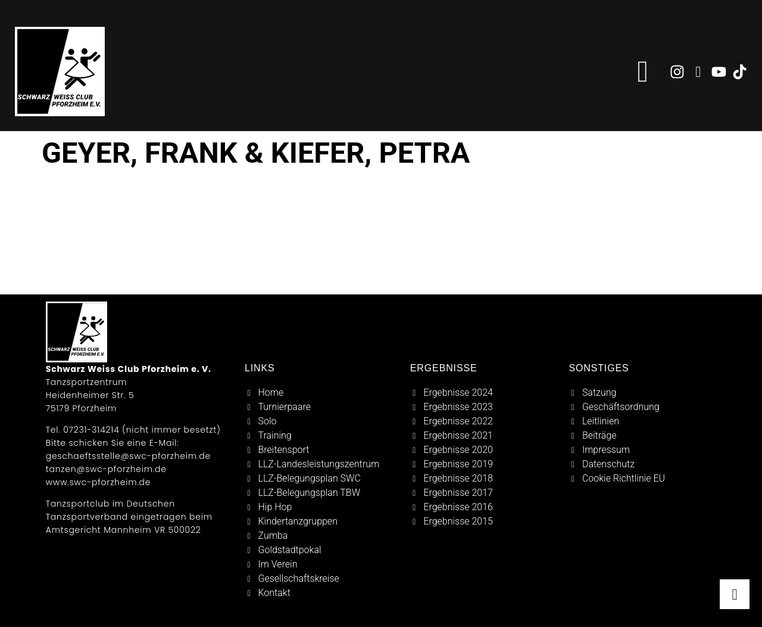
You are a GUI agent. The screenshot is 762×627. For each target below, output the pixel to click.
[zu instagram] (677, 71)
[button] (643, 71)
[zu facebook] (698, 71)
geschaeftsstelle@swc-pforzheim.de (128, 456)
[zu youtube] (718, 71)
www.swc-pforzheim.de (98, 482)
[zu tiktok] (739, 71)
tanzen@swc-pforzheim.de (106, 469)
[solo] (322, 421)
